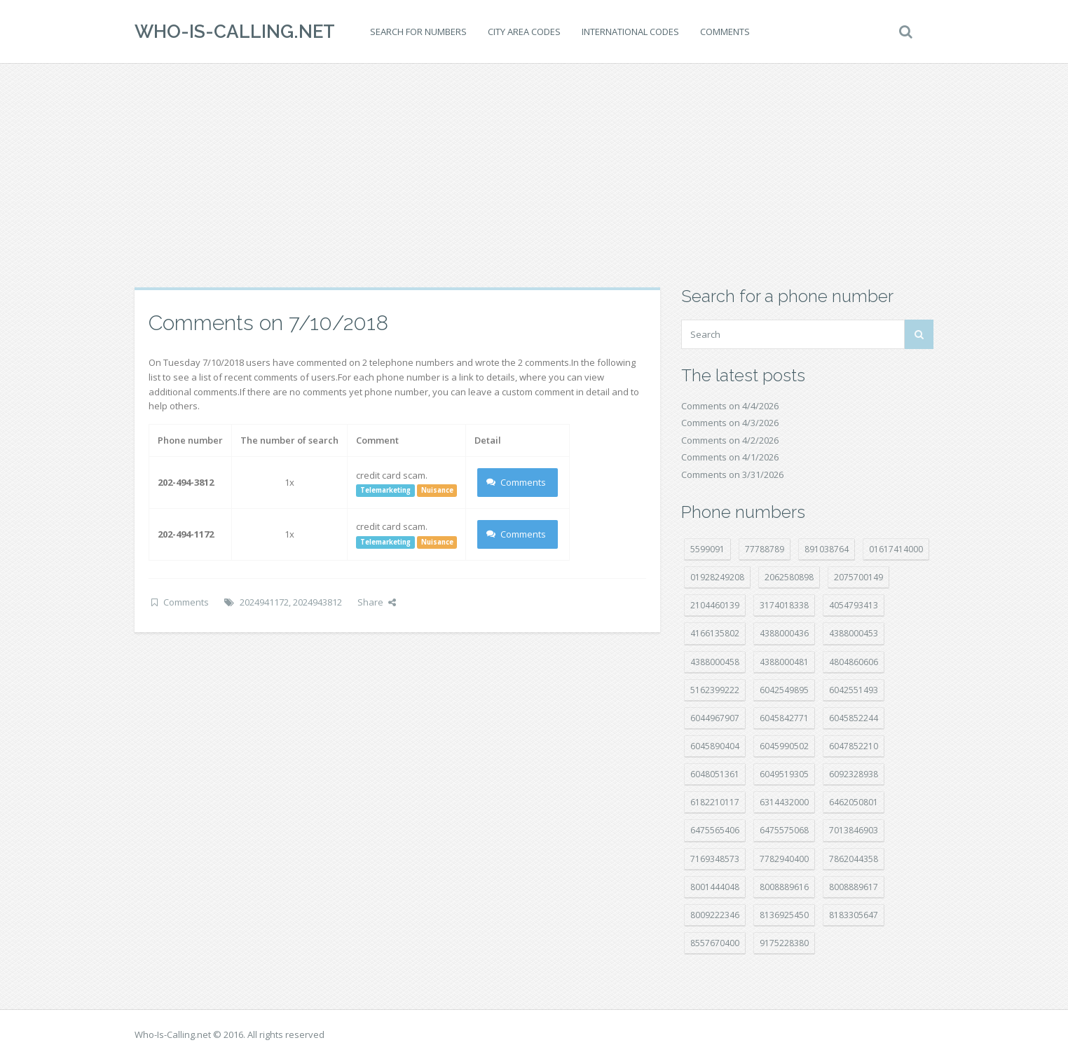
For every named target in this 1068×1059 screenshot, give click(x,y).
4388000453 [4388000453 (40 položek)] (853, 633)
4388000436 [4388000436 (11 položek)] (784, 633)
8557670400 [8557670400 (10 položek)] (714, 943)
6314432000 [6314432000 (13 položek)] (784, 802)
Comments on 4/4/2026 (730, 405)
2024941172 (264, 602)
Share (376, 602)
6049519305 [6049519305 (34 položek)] (784, 774)
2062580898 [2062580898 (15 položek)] (789, 577)
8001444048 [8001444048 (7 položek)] (714, 887)
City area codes (524, 31)
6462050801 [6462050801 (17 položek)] (853, 802)
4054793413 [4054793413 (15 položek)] (853, 605)
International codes (630, 31)
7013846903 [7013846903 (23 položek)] (853, 830)
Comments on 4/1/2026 (730, 457)
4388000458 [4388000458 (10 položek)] (714, 662)
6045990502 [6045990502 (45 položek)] (784, 746)
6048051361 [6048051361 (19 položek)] (714, 774)
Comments (725, 31)
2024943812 (317, 602)
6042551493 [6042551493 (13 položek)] (853, 690)
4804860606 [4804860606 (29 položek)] (853, 662)
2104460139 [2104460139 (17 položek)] (714, 605)
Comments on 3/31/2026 (732, 474)
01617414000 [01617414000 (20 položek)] (896, 549)
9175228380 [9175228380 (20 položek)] (784, 943)
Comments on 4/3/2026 (730, 422)
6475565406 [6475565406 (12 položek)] (714, 830)
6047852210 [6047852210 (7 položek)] (853, 746)
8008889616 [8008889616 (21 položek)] (784, 887)
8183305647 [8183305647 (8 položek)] (853, 915)
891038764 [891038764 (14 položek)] (827, 549)
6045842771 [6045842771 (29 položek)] (784, 718)
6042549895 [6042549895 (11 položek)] (784, 690)
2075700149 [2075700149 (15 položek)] (858, 577)
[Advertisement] (534, 175)
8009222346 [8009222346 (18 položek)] (714, 915)
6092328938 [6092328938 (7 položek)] (853, 774)
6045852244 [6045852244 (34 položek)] (853, 718)
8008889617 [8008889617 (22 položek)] (853, 887)
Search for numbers (418, 31)
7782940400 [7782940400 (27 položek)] (784, 859)
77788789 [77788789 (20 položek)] (764, 549)
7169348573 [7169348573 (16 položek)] (714, 859)
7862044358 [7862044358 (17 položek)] (853, 859)
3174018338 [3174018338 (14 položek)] (784, 605)
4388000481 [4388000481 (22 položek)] (784, 662)
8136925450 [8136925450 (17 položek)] (784, 915)
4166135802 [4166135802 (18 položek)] (714, 633)
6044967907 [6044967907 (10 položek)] (714, 718)
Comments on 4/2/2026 (730, 440)
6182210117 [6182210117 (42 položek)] (714, 802)
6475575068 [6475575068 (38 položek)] (784, 830)
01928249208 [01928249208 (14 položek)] (717, 577)
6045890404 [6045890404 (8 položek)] (714, 746)
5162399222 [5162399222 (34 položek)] (714, 690)
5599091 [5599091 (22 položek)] (707, 549)
